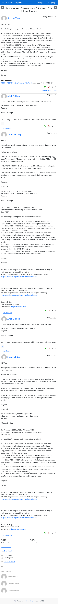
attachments (7, 313)
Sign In (41, 3)
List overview (6, 546)
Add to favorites (8, 562)
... (2, 123)
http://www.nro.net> (18, 307)
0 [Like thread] (45, 87)
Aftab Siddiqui (13, 96)
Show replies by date (49, 90)
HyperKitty (29, 601)
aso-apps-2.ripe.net (14, 2)
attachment (7, 128)
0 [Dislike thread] (49, 87)
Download (7, 551)
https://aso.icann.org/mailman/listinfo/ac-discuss (19, 277)
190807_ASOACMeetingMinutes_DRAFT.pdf (16, 83)
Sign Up (51, 3)
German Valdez (14, 18)
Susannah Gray (14, 134)
